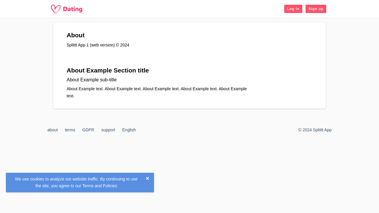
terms (70, 130)
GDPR (88, 130)
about (52, 130)
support (108, 130)
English (129, 130)
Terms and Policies (99, 185)
